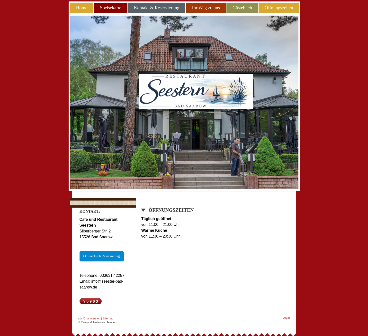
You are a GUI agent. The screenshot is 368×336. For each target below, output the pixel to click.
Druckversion (89, 318)
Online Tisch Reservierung (101, 256)
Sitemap (108, 318)
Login (286, 317)
